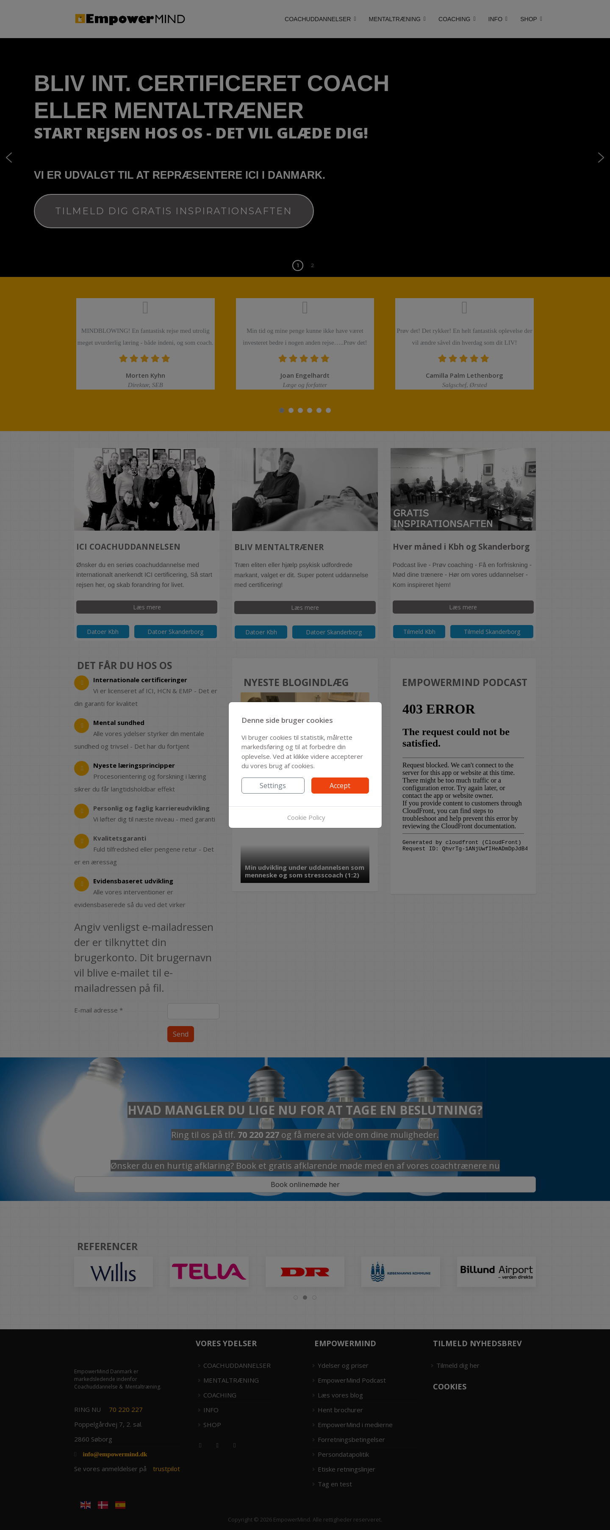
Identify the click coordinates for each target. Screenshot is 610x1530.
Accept (340, 785)
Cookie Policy (306, 817)
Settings (273, 785)
